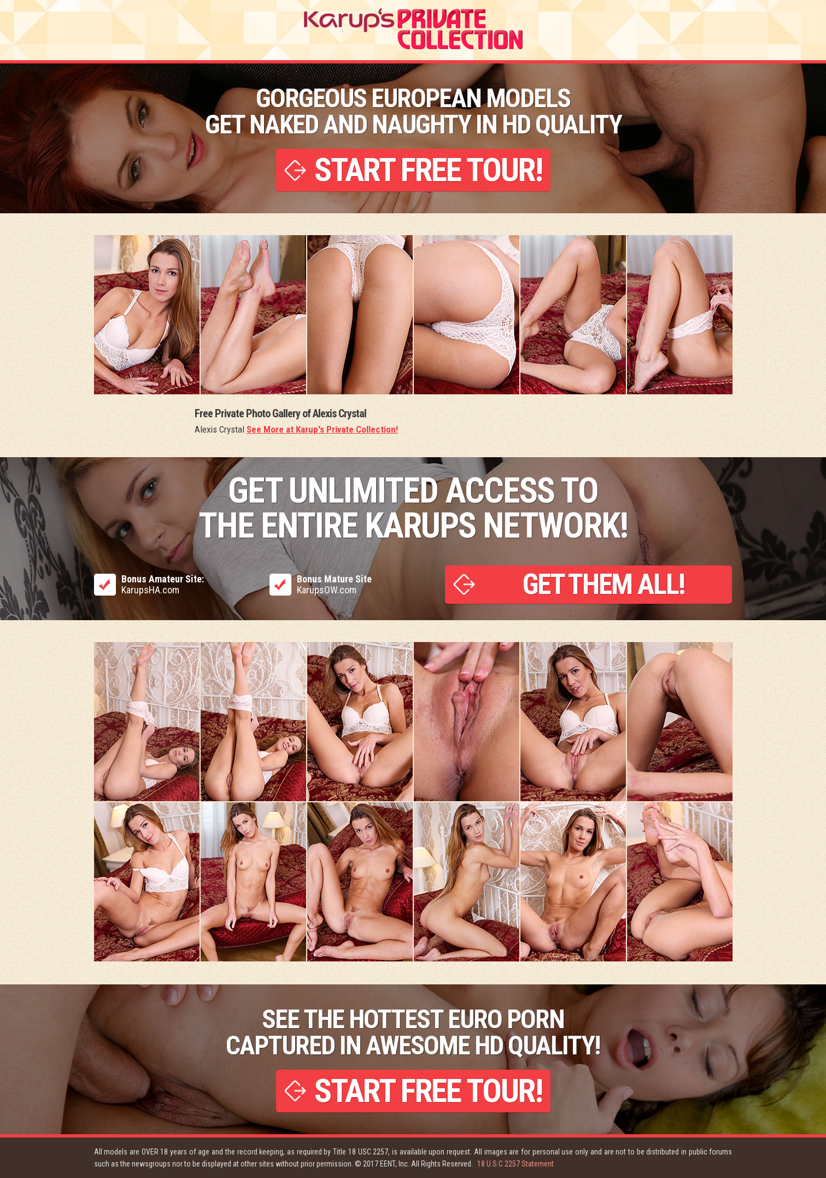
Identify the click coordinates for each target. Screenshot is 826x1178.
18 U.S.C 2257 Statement (515, 1163)
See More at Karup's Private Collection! (322, 429)
